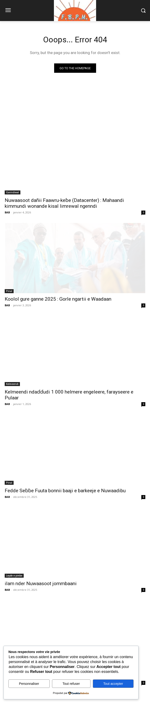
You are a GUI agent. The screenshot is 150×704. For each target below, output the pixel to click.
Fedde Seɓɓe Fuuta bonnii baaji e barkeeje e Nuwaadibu (65, 490)
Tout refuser (71, 684)
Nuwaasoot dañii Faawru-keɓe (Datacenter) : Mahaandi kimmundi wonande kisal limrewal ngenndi (64, 203)
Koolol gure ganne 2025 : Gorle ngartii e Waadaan (58, 299)
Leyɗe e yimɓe (14, 575)
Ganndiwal (12, 192)
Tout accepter (113, 684)
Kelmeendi (12, 384)
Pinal (9, 291)
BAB (7, 212)
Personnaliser (29, 684)
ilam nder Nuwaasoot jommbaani (41, 583)
